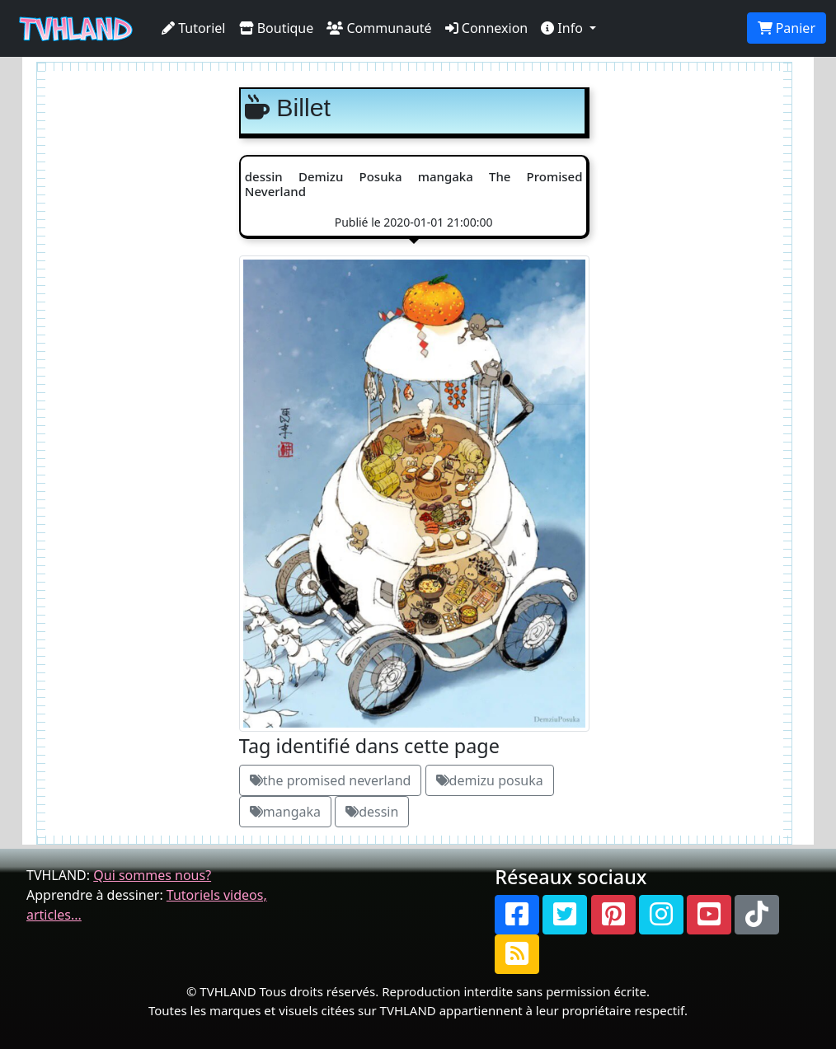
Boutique (276, 28)
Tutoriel (194, 28)
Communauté (378, 28)
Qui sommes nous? (152, 875)
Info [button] (563, 28)
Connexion (486, 28)
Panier (786, 28)
